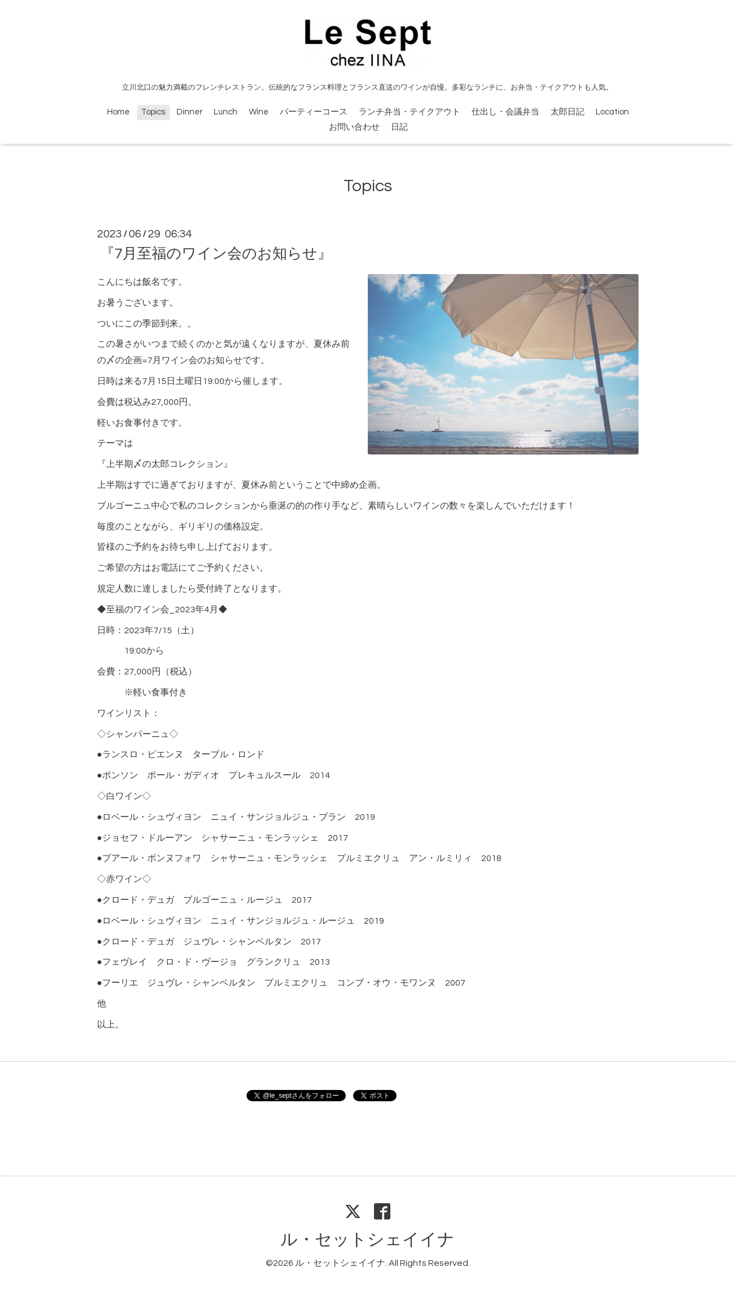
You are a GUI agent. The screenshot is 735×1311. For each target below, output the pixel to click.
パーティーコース (313, 112)
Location (612, 112)
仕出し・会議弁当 (505, 112)
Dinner (190, 112)
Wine (259, 112)
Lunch (225, 112)
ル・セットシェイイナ (367, 1239)
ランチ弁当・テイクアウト (409, 112)
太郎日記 (567, 112)
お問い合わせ (354, 127)
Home (118, 112)
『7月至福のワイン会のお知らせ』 (216, 253)
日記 (399, 127)
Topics (153, 112)
